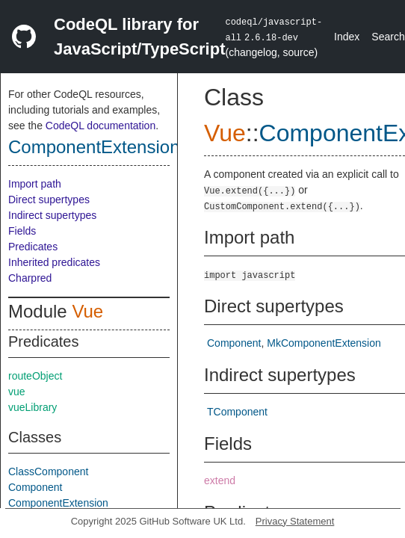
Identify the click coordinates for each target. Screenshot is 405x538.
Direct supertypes (49, 199)
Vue (87, 311)
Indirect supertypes (52, 215)
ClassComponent (48, 471)
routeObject (35, 376)
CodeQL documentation (100, 126)
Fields (22, 231)
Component (35, 487)
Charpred (30, 278)
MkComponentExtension (324, 343)
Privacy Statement (295, 521)
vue (16, 392)
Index (346, 37)
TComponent (237, 412)
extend (219, 480)
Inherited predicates (54, 262)
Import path (34, 184)
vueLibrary (32, 407)
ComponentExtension (93, 147)
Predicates (33, 247)
